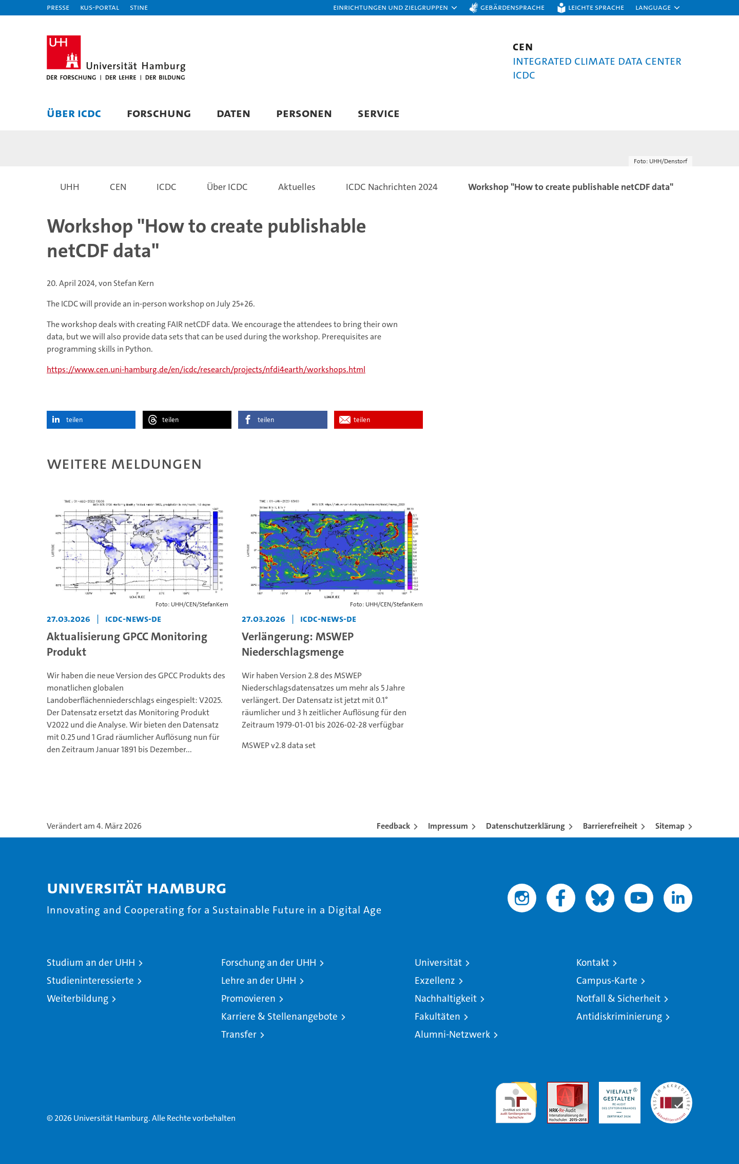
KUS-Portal (99, 7)
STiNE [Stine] (139, 7)
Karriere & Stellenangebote (279, 1016)
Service (379, 112)
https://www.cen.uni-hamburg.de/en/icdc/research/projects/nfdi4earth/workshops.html (206, 369)
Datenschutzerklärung (525, 825)
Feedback (393, 825)
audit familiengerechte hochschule (516, 1098)
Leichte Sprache (596, 7)
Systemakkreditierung (671, 1087)
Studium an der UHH (91, 962)
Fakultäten (437, 1016)
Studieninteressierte (90, 980)
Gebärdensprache (512, 7)
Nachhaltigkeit (446, 998)
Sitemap (670, 825)
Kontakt (592, 962)
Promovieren (248, 998)
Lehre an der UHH (258, 980)
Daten (233, 112)
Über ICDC (74, 112)
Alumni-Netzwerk (452, 1034)
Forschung (159, 112)
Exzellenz (435, 980)
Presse (58, 7)
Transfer (239, 1034)
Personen (304, 112)
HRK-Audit (617, 1087)
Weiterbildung (77, 998)
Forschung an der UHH (268, 962)
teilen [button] (74, 419)
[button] (395, 7)
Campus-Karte (606, 980)
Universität (438, 962)
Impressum (448, 825)
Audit (557, 1087)
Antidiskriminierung (619, 1016)
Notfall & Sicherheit (618, 998)
